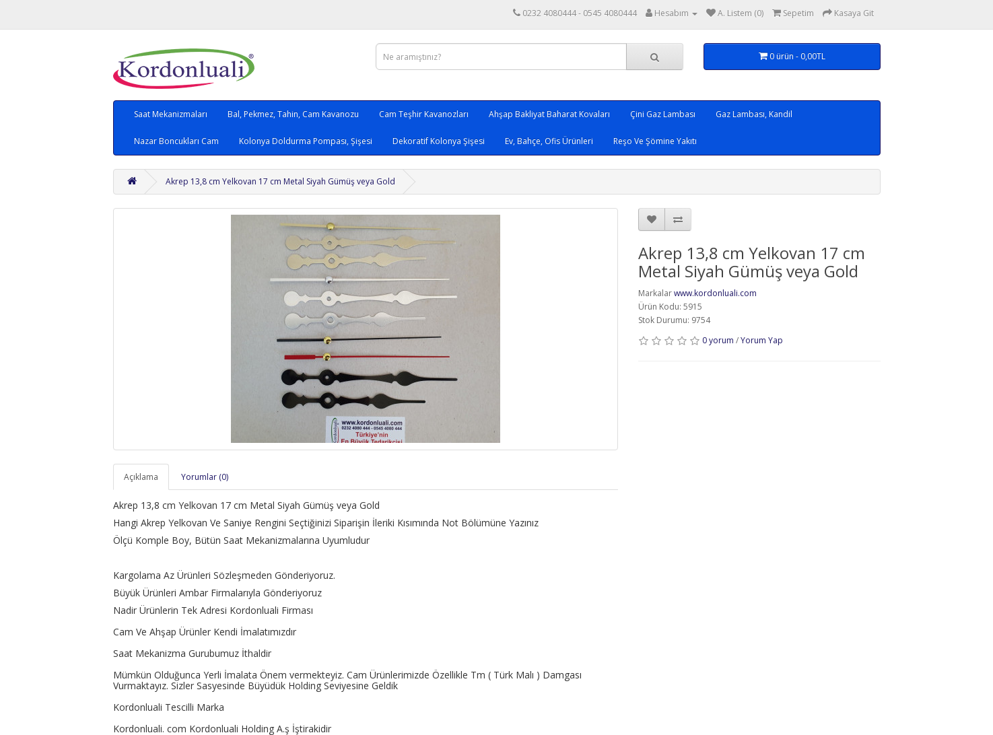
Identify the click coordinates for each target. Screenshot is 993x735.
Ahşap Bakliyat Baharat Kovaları (549, 114)
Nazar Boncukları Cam (176, 141)
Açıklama (141, 477)
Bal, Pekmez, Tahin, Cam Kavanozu (293, 114)
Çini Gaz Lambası (662, 114)
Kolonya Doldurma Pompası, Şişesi (305, 141)
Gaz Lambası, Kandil (754, 114)
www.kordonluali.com (715, 293)
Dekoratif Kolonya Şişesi (438, 141)
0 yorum (718, 340)
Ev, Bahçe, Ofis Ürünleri (549, 141)
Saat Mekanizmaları (170, 114)
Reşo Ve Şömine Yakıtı (655, 141)
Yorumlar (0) (204, 477)
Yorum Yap (762, 340)
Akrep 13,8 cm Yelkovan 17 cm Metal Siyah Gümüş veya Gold (280, 181)
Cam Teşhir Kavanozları (424, 114)
